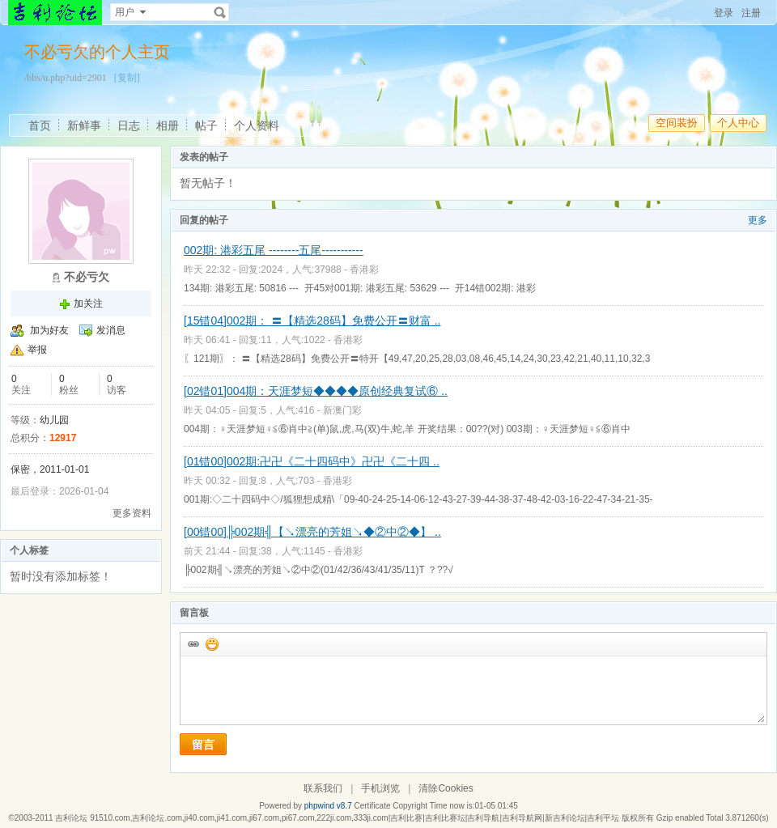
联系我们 (323, 788)
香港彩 (364, 269)
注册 (751, 13)
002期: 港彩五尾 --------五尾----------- (273, 250)
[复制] (127, 77)
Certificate (372, 805)
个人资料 (256, 125)
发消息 (110, 330)
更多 (757, 220)
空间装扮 (677, 123)
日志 (128, 125)
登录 (723, 13)
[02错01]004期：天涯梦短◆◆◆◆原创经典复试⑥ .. (316, 390)
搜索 (220, 12)
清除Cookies (445, 788)
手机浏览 (380, 788)
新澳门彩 (342, 410)
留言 (203, 744)
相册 (167, 125)
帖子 (206, 125)
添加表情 (211, 643)
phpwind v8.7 (328, 805)
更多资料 (132, 513)
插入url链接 (192, 643)
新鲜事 (84, 125)
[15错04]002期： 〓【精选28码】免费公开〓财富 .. (312, 320)
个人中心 (738, 123)
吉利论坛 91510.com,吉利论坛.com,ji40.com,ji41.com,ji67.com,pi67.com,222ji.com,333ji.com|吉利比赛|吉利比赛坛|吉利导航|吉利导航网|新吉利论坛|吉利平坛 (337, 817)
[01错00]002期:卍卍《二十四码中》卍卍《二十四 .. (311, 461)
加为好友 (49, 330)
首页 (39, 125)
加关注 (88, 303)
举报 (37, 349)
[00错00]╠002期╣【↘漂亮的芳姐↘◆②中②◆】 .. (312, 531)
